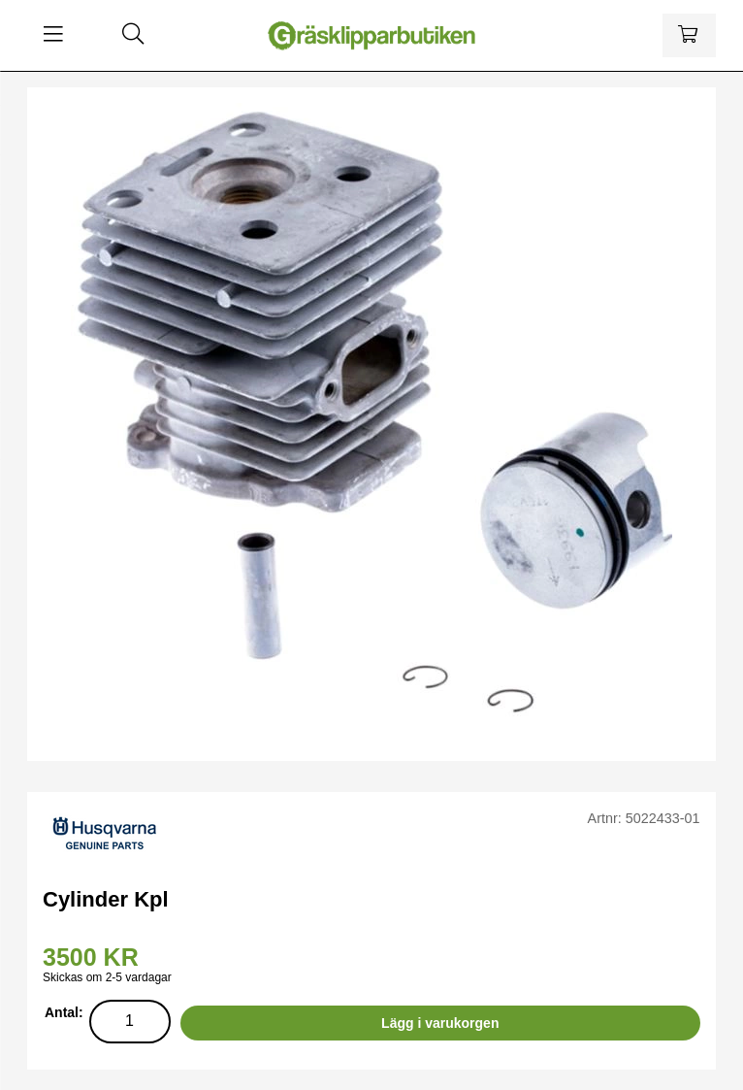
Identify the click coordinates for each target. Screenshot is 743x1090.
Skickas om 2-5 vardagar (107, 977)
